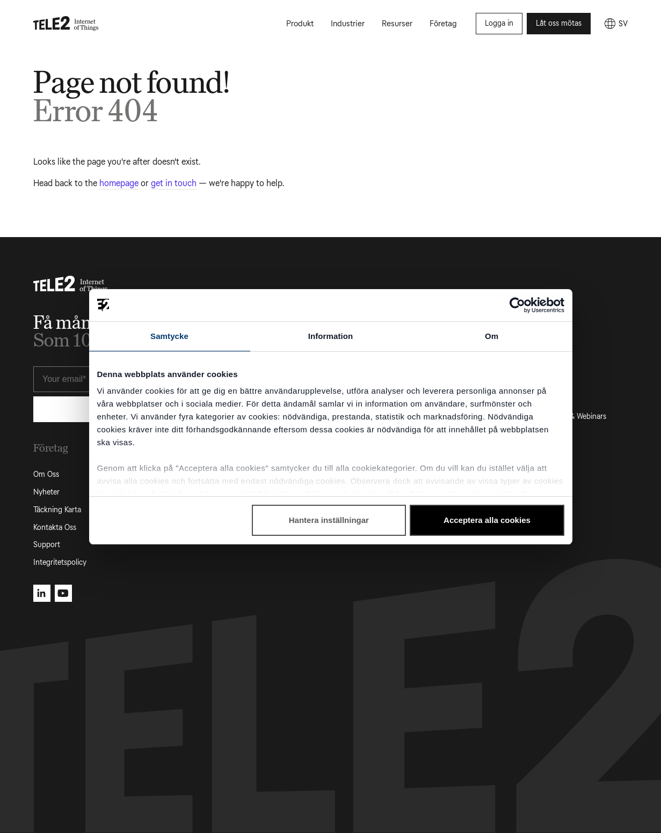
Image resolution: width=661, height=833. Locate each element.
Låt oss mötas (559, 23)
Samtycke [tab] (169, 336)
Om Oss (46, 474)
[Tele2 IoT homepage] (66, 23)
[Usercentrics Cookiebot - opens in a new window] (517, 305)
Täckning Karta (57, 509)
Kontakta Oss (54, 527)
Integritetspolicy (59, 562)
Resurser (397, 23)
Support (46, 544)
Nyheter (46, 492)
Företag (443, 23)
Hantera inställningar (329, 520)
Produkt (300, 23)
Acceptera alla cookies (487, 520)
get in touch (174, 183)
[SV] (615, 23)
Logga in (499, 23)
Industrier (348, 23)
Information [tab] (330, 336)
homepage (119, 183)
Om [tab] (491, 336)
